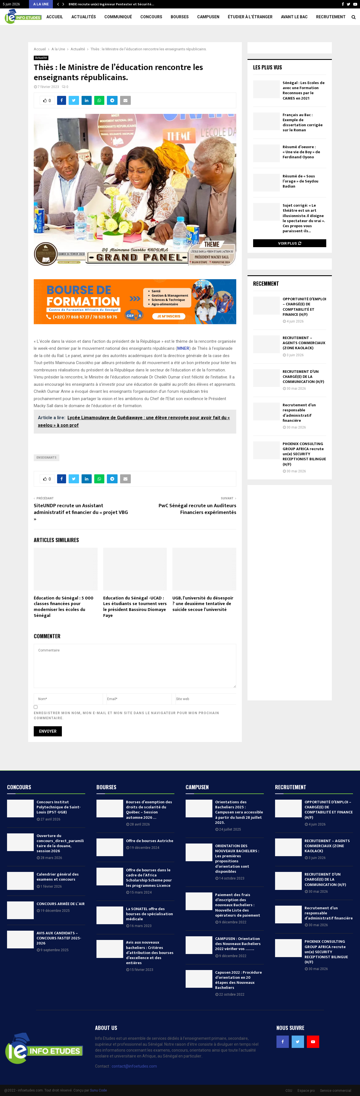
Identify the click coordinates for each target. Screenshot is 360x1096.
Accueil (54, 17)
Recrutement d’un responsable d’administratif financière (299, 413)
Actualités (83, 17)
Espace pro (306, 1091)
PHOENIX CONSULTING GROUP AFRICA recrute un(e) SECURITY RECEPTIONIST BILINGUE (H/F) (304, 454)
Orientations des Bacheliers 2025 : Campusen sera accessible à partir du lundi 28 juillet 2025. (239, 812)
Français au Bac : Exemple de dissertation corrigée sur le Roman (303, 123)
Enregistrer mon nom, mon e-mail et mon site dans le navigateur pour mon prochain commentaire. (126, 715)
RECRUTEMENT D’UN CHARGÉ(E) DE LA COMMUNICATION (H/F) (303, 376)
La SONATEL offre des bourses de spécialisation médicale (149, 914)
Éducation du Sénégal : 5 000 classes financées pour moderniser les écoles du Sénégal (63, 606)
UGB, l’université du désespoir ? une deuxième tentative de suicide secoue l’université (202, 604)
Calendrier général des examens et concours (58, 877)
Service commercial (335, 1091)
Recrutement (331, 17)
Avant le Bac (294, 17)
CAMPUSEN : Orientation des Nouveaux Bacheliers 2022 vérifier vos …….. (238, 943)
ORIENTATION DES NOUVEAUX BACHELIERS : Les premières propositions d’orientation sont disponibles (237, 859)
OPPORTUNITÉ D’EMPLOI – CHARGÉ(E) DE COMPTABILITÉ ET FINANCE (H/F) (304, 307)
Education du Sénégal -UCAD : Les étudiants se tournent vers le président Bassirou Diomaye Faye (135, 606)
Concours (151, 17)
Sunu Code (98, 1090)
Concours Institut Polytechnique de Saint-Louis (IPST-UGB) (59, 807)
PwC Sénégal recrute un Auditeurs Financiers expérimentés (197, 509)
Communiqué (118, 17)
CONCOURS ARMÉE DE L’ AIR (61, 904)
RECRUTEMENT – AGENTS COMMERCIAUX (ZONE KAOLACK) (304, 343)
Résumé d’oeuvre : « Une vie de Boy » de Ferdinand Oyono (301, 152)
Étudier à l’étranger (250, 17)
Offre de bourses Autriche (149, 841)
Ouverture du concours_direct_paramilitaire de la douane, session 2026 (60, 843)
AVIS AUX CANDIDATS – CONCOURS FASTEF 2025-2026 (59, 938)
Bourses (180, 17)
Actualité (41, 57)
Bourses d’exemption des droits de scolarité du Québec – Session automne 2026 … (149, 810)
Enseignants (47, 457)
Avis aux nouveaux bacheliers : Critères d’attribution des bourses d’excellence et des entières (150, 952)
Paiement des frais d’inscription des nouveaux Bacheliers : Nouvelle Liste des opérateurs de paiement (237, 905)
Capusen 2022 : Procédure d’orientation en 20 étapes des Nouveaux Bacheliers (238, 980)
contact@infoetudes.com (134, 1066)
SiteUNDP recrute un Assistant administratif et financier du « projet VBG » (81, 513)
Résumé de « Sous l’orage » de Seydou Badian (300, 181)
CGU (288, 1091)
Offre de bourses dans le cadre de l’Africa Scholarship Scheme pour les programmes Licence (149, 878)
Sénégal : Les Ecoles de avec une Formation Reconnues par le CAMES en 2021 (304, 91)
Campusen (208, 17)
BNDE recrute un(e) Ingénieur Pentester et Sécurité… (111, 4)
